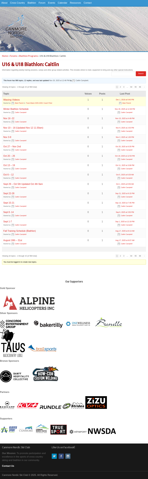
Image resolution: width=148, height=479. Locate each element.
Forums (13, 56)
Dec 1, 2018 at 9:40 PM (125, 100)
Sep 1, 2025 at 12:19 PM (124, 222)
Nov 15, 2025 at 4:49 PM (124, 118)
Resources (75, 3)
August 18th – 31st (12, 240)
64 (131, 87)
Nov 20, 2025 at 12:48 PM (59, 80)
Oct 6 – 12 (8, 174)
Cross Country (17, 3)
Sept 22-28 (8, 193)
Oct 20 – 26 (9, 156)
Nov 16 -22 (8, 118)
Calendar (62, 3)
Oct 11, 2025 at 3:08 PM (125, 165)
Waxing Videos (11, 99)
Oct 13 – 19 (9, 165)
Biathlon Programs (28, 56)
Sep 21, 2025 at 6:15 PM (124, 193)
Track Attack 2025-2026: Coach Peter (39, 103)
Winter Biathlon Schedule (16, 109)
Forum (42, 3)
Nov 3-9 (7, 137)
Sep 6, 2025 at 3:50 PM (125, 212)
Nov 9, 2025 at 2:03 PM (125, 128)
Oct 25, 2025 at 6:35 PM (125, 147)
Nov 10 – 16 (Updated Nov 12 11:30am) (23, 128)
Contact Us (8, 466)
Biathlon (32, 3)
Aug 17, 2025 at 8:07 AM (124, 240)
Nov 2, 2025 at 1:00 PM (125, 137)
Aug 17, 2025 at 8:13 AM (124, 231)
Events (51, 3)
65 (136, 87)
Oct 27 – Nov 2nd (12, 146)
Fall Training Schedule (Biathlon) (19, 231)
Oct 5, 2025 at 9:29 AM (125, 175)
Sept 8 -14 (8, 212)
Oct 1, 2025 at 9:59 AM (125, 184)
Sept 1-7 (7, 221)
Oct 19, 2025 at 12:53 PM (125, 156)
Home (5, 56)
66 (140, 87)
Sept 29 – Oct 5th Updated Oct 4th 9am (23, 184)
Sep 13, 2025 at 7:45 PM (124, 203)
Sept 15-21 (8, 203)
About (4, 3)
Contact (88, 3)
